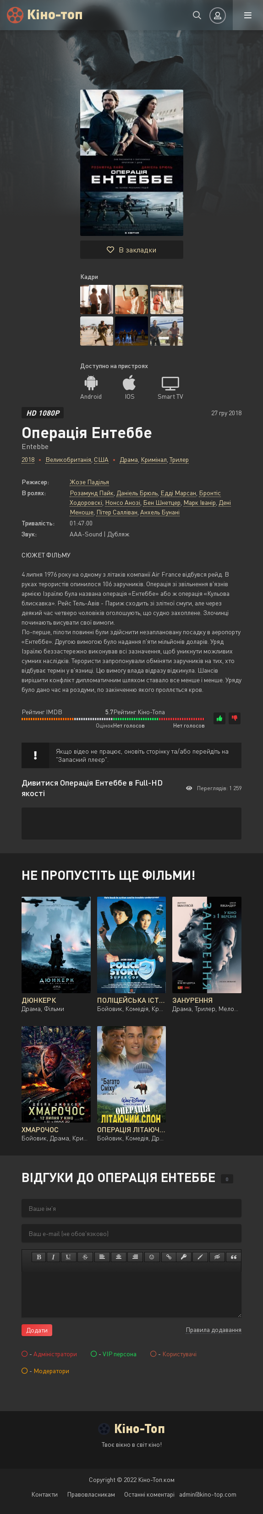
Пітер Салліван (116, 512)
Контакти (44, 1494)
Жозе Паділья (89, 482)
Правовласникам (91, 1494)
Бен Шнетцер (162, 502)
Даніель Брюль (137, 493)
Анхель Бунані (160, 512)
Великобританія (68, 459)
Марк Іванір (199, 502)
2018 (28, 459)
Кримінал (154, 459)
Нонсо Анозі (122, 502)
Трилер (179, 459)
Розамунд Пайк (92, 493)
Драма (129, 459)
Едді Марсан (178, 493)
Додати (37, 1330)
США (101, 459)
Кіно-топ (55, 13)
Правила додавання (213, 1329)
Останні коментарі (149, 1494)
